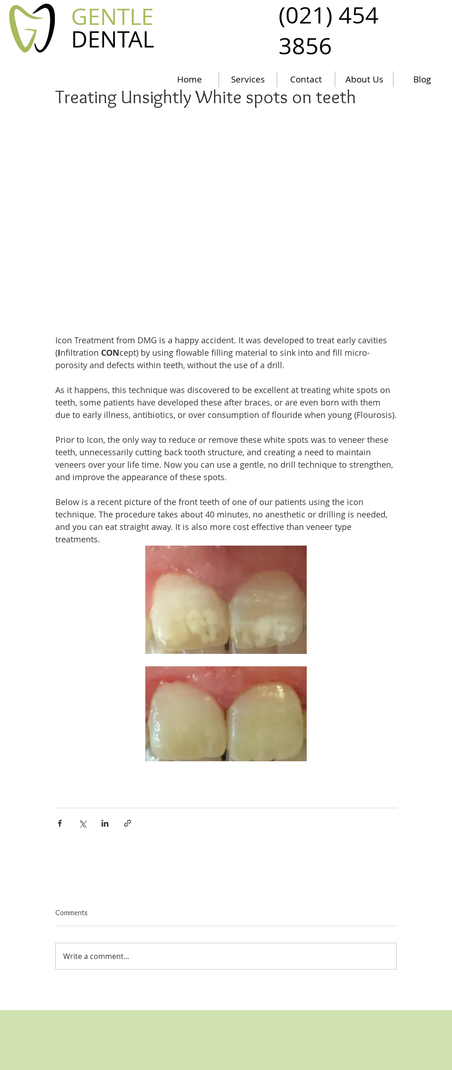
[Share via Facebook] (59, 823)
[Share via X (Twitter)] (82, 823)
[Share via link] (127, 823)
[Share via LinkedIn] (105, 823)
